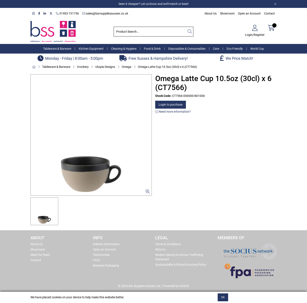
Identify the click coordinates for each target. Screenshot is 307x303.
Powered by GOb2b (176, 286)
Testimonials (101, 254)
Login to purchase (170, 104)
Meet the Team (40, 254)
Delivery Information (106, 244)
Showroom (227, 13)
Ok (223, 297)
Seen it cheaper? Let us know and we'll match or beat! (154, 4)
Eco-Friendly (235, 48)
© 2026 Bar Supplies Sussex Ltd (139, 286)
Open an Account (249, 13)
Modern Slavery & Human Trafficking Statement (179, 257)
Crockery (83, 66)
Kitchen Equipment (91, 48)
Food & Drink (152, 48)
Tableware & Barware (57, 48)
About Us (210, 13)
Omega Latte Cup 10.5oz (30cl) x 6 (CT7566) (167, 66)
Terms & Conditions (168, 244)
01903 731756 (67, 13)
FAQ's (96, 260)
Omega (126, 66)
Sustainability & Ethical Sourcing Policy (180, 264)
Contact (269, 13)
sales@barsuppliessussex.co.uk (105, 13)
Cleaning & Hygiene (123, 48)
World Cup (257, 48)
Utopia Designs (105, 66)
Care (216, 48)
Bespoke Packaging (106, 265)
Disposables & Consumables (187, 48)
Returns (160, 249)
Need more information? (173, 111)
